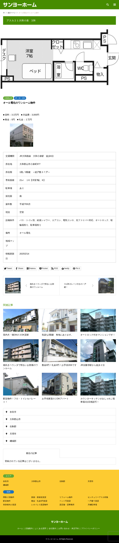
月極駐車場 (92, 505)
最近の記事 (31, 453)
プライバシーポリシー (90, 528)
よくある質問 (40, 528)
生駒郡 (13, 426)
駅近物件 (7, 501)
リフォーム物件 (66, 497)
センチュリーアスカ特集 (98, 497)
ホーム (20, 528)
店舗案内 (29, 528)
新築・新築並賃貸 (38, 497)
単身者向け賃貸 (9, 505)
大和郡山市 (8, 98)
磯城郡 (13, 441)
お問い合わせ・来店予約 (68, 528)
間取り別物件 (8, 497)
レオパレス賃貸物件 (39, 505)
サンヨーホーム (52, 539)
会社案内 (52, 528)
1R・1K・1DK (20, 98)
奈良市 (13, 412)
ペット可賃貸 (65, 501)
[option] (59, 59)
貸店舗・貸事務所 (67, 505)
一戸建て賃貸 (93, 501)
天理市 (13, 433)
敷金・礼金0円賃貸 (39, 501)
